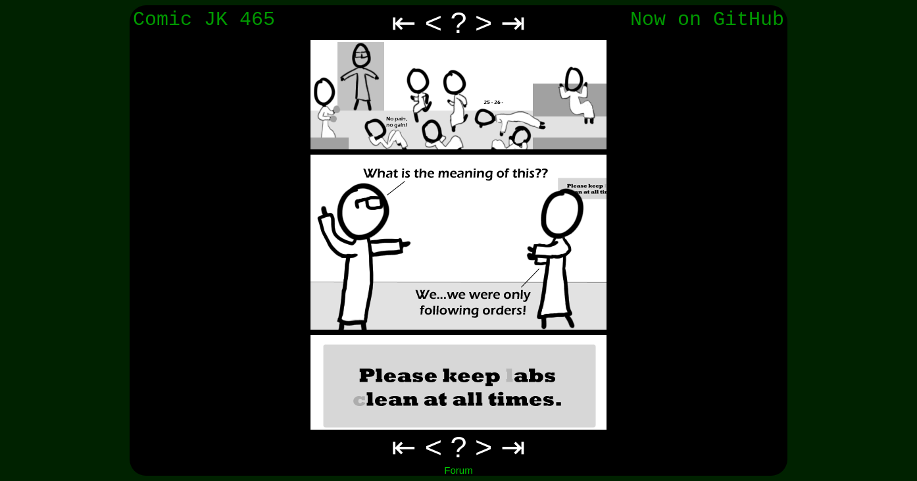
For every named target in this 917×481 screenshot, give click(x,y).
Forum (458, 470)
